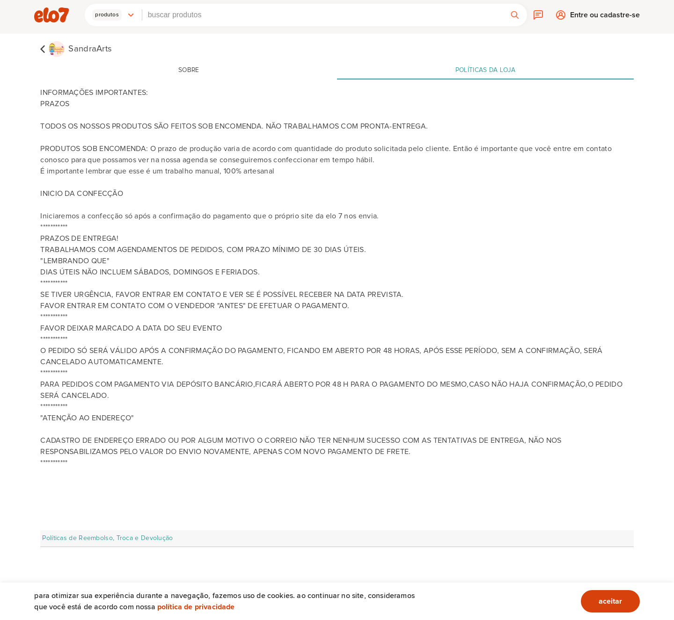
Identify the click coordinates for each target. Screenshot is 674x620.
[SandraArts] (76, 48)
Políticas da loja (485, 70)
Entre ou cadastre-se (605, 17)
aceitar (610, 601)
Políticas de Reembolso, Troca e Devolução (107, 538)
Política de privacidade (196, 607)
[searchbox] (322, 15)
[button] (113, 15)
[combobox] (322, 15)
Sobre (188, 70)
